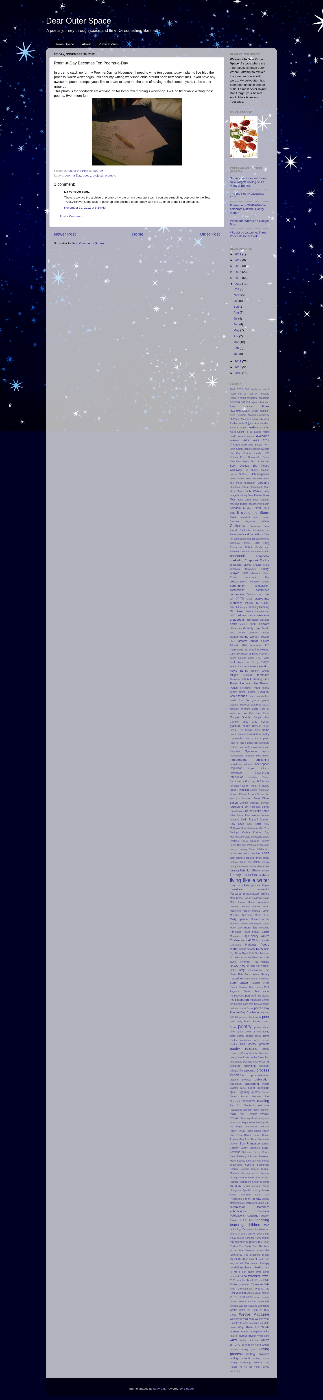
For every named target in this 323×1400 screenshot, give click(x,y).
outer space (239, 982)
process (249, 1070)
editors (265, 641)
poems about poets (250, 1017)
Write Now (263, 1335)
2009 (238, 373)
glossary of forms (240, 709)
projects (98, 175)
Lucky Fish (243, 885)
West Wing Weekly (252, 1318)
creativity (236, 602)
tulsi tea (241, 1280)
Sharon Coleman (239, 1169)
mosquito (264, 927)
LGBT (265, 853)
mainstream (237, 889)
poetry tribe (236, 1057)
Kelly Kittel (254, 823)
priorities (264, 1065)
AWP (246, 440)
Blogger (188, 1388)
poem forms (246, 1008)
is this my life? (251, 781)
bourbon (247, 508)
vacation (241, 1292)
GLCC (265, 704)
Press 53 (264, 1061)
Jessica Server (256, 794)
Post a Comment (71, 216)
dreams (242, 641)
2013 (238, 278)
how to (233, 734)
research (264, 1109)
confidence (262, 590)
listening (234, 870)
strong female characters (243, 1203)
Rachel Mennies (250, 1096)
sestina (249, 1164)
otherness (264, 978)
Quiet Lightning (239, 1092)
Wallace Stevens (248, 1305)
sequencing (236, 1164)
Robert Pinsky (237, 1130)
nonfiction (245, 961)
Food (257, 687)
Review (252, 1114)
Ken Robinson (249, 828)
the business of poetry (243, 1241)
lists (242, 870)
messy (246, 910)
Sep (237, 306)
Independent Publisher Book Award (249, 755)
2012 (238, 283)
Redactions (236, 1109)
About (86, 44)
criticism (249, 603)
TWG (266, 1280)
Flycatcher (245, 687)
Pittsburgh (242, 999)
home (265, 730)
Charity (247, 564)
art (260, 427)
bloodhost (235, 487)
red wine (263, 1105)
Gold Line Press (259, 713)
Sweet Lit (235, 1220)
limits (256, 862)
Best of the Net (260, 461)
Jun (236, 324)
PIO (232, 1000)
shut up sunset (250, 1173)
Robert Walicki (253, 1130)
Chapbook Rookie (256, 560)
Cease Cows (247, 551)
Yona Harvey (261, 1366)
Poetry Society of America (255, 1053)
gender (265, 700)
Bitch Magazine (259, 474)
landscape (256, 836)
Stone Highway (252, 1198)
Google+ (234, 721)
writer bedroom (249, 1340)
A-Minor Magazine (248, 398)
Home (137, 234)
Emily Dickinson (239, 653)
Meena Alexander (258, 902)
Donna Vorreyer (248, 632)
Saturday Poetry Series (255, 1152)
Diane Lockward (259, 624)
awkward (235, 440)
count (258, 594)
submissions (238, 1211)
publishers (236, 1083)
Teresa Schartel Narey (249, 1238)
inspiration (236, 768)
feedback (248, 675)
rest (242, 1114)
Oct (236, 300)
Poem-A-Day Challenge (244, 1012)
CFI (267, 551)
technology (236, 1229)
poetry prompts (258, 1044)
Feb (237, 348)
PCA (266, 987)
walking (234, 1305)
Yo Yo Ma (245, 1366)
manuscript (262, 889)
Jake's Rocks (249, 785)
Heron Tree (236, 730)
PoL (267, 1057)
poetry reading (243, 1048)
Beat (266, 453)
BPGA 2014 (262, 508)
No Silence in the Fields (244, 957)
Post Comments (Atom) (88, 243)
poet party (236, 1021)
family (244, 670)
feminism (263, 675)
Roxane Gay (237, 1139)
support (265, 1215)
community (237, 585)
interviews (236, 777)
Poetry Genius (261, 1040)
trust (232, 1280)
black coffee (237, 478)
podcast (234, 1008)
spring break (261, 1190)
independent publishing (249, 759)
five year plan (249, 683)
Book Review (255, 495)
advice (248, 406)
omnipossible (255, 970)
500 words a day (255, 389)
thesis (247, 1267)
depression (252, 619)
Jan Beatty (263, 785)
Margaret (235, 893)
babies (248, 449)
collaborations (238, 581)
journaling (236, 806)
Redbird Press (251, 1109)
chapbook (238, 556)
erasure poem (246, 658)
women (234, 1331)
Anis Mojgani (246, 423)
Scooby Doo (244, 1160)
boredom (235, 508)
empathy (253, 653)
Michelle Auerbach (241, 915)
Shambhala (263, 1164)
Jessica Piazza (238, 794)
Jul (236, 318)
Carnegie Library (240, 543)
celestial (259, 551)
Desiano (264, 619)
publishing (252, 1083)
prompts (110, 175)
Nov (237, 294)
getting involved (239, 704)
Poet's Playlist (252, 1021)
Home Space (64, 44)
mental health (260, 906)
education (256, 645)
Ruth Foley (251, 1139)
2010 (238, 367)
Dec (237, 289)
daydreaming (262, 611)
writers (265, 1340)
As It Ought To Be (241, 431)
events (254, 666)
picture (265, 995)
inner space (262, 764)
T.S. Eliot (248, 1220)
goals (255, 709)
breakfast (245, 517)
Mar (237, 342)
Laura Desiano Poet (241, 845)
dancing (253, 607)
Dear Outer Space (78, 20)
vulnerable (263, 1301)
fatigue (234, 675)
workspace (256, 1331)
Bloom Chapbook (252, 487)
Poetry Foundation (240, 1040)
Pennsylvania (237, 995)
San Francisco (250, 1143)
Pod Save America (259, 1004)
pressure (235, 1065)
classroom (250, 577)
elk (246, 649)
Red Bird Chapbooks (243, 1105)
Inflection (248, 764)
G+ (247, 700)
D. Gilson (262, 602)
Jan (236, 353)
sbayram (159, 1388)
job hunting (243, 798)
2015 (238, 266)
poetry (87, 175)
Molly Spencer (239, 919)
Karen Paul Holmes (248, 815)
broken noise (261, 517)
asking (257, 431)
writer (233, 1340)
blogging (263, 482)
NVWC (234, 965)
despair (243, 624)
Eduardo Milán (239, 645)
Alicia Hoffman (260, 410)
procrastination (260, 1075)
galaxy (255, 700)
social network (252, 1186)
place (245, 1004)
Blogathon (249, 482)
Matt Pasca (237, 902)
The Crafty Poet (248, 1246)
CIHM (245, 573)
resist (233, 1114)
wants (233, 1310)
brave (233, 517)
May (237, 330)
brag (232, 512)
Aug (237, 312)
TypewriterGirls (260, 1284)
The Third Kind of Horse (251, 1259)
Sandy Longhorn (250, 1147)
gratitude (235, 726)
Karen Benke (253, 811)
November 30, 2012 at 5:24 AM (85, 207)
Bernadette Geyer (258, 457)
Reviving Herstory (250, 1118)
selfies (265, 1160)
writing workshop (240, 1362)
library (266, 857)
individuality (236, 764)
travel (265, 1276)
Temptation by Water (253, 1229)
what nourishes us (253, 1323)
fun (241, 700)
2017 (238, 260)
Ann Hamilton (261, 423)
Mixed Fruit (262, 915)
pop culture (236, 1061)
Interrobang (236, 773)
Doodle (265, 632)
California (237, 526)
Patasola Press (260, 982)
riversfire (264, 1126)
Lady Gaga (244, 836)
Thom (251, 1271)
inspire (251, 768)
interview (262, 772)
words (244, 1331)
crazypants (262, 598)
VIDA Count (237, 1297)
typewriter (244, 1284)
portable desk (250, 1061)
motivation (236, 931)
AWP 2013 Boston (251, 444)
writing (235, 1344)
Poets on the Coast (253, 1057)
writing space (261, 1358)
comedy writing (259, 581)
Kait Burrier (262, 806)
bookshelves (255, 504)
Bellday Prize (238, 457)
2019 (238, 254)
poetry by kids (253, 1031)
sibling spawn (237, 1177)
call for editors (254, 534)
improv (265, 751)
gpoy (245, 721)
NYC (242, 965)
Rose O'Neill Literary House (253, 1135)
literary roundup (243, 875)
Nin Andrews (262, 953)
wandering (263, 1305)
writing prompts (240, 1358)
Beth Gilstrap (239, 465)
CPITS (240, 598)
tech (266, 1225)
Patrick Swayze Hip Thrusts (246, 987)
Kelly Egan (237, 823)
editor (254, 641)
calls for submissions (258, 538)
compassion (262, 585)
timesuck (235, 1276)
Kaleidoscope (237, 811)
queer (251, 1087)
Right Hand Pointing (253, 1122)
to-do (244, 1276)
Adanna (245, 402)
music (255, 931)
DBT (232, 615)
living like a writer (249, 880)
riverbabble (251, 1126)
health (246, 726)
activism (235, 402)
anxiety (253, 427)
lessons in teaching (249, 853)
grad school (260, 721)
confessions (237, 590)
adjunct (255, 402)
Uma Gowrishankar (241, 1288)
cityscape (255, 573)
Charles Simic (261, 564)
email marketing (259, 649)
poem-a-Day (73, 175)
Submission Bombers (249, 1207)
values (250, 1293)
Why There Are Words (253, 1327)
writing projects (257, 1354)
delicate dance (246, 615)
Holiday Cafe (252, 730)
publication (262, 1079)
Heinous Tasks (260, 726)
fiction (245, 679)
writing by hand (251, 1344)
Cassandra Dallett (241, 547)
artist (266, 427)
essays (265, 662)
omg (242, 970)
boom (266, 504)
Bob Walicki (254, 491)
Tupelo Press (254, 1280)
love (233, 885)
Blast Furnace (254, 478)
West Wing (236, 1318)
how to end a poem (257, 738)
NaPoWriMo (252, 940)
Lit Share (253, 870)
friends (242, 696)
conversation (237, 594)
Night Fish (247, 953)
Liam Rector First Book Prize (246, 857)
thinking (258, 1267)
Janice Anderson (259, 790)
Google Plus (261, 717)
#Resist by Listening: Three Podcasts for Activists (248, 234)
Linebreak (242, 866)
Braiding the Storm (253, 512)
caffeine (265, 521)
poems (234, 1017)
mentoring (235, 910)
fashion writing (260, 670)
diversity (248, 628)
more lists (250, 927)
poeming (264, 1012)
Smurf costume (260, 1181)
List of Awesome (259, 866)
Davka (249, 611)
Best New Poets (239, 461)
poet (265, 1017)
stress (265, 1198)
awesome (262, 436)
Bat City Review (240, 453)
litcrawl (265, 870)
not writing (261, 961)
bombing (242, 495)
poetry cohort (245, 1035)
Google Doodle (240, 717)
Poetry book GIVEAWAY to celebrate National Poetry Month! (248, 209)
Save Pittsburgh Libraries (244, 1156)
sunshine (252, 1215)
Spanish (246, 1190)
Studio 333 (263, 1203)
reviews (264, 1114)
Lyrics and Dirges (259, 885)
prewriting (250, 1065)
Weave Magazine (254, 1314)
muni (247, 931)
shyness (264, 1173)
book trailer (244, 499)
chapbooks (236, 564)
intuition (253, 777)
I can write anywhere (250, 747)
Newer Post (65, 234)
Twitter (233, 1284)
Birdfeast (243, 474)
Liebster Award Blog (241, 862)
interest (265, 768)
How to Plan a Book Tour (244, 742)
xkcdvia (258, 1362)
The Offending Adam (251, 1250)
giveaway (256, 704)
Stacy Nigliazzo (240, 1194)
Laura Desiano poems (255, 841)
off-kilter (251, 965)
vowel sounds (261, 1297)
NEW (259, 948)
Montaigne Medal (259, 923)
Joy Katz (250, 806)
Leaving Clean (246, 849)
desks (233, 624)
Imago (265, 747)
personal (250, 995)
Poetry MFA (237, 1044)
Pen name (262, 991)
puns (243, 1088)
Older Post (210, 234)
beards (257, 453)
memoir (234, 906)
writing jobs (248, 1349)
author (250, 436)
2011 (238, 361)
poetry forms (262, 1035)
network (251, 949)
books (243, 503)
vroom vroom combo (242, 1301)
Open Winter (251, 978)
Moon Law (236, 927)
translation (254, 1276)
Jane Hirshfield (239, 789)
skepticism (245, 1181)
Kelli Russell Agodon (255, 819)
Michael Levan (260, 910)
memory (245, 906)
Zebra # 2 (235, 1371)
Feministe (235, 679)
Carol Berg (261, 543)
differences (236, 628)
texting (265, 1238)
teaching (262, 1220)
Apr (236, 336)
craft (249, 598)
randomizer (248, 1101)
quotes (255, 1092)
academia (264, 398)
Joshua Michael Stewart (254, 802)
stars (257, 1194)
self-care (256, 1160)
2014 (238, 271)
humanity (264, 742)
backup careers (261, 449)
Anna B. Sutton (238, 427)
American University (252, 419)
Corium (250, 594)
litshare (264, 875)
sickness (249, 1177)
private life (236, 1070)
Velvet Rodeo (262, 1293)
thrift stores (262, 1271)
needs (242, 949)
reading (263, 1101)
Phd (259, 995)
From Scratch (256, 696)
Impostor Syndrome (244, 751)
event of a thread (239, 666)
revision (234, 1118)
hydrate (234, 747)
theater (254, 1263)
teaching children (245, 1225)
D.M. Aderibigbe (238, 607)
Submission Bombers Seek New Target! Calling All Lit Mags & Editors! (248, 181)
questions (263, 1087)
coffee (266, 577)
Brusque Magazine (242, 521)
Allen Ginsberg (238, 415)
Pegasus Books (240, 991)
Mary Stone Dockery (241, 898)
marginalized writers (256, 893)
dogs (257, 628)
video (249, 1297)
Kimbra (246, 832)
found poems (247, 691)
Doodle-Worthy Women (244, 636)
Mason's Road (261, 898)
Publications (107, 44)
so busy (235, 1186)
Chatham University (243, 569)
